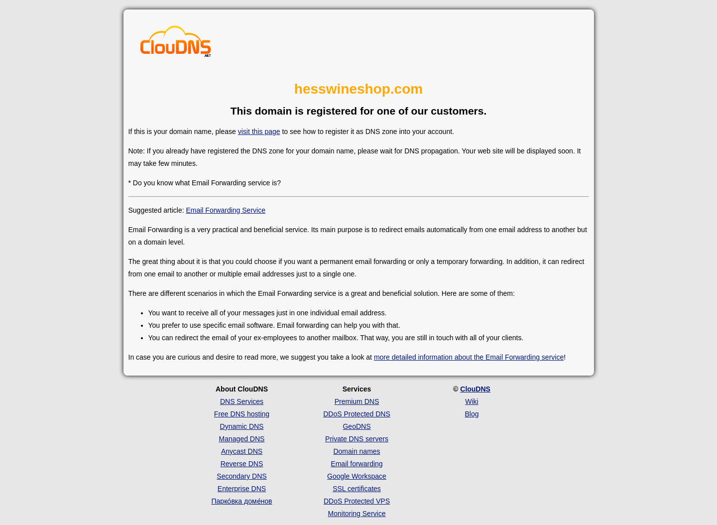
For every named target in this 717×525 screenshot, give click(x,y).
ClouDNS (475, 389)
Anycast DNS (241, 451)
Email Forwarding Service (225, 210)
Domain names (356, 451)
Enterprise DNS (242, 489)
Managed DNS (242, 439)
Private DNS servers (356, 439)
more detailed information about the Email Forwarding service (469, 357)
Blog (471, 414)
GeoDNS (356, 426)
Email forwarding (356, 464)
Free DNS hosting (241, 414)
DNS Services (241, 401)
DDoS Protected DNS (356, 414)
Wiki (471, 401)
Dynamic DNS (242, 426)
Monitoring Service (357, 514)
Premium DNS (357, 401)
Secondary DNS (241, 476)
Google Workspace (356, 476)
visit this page (259, 131)
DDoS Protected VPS (357, 501)
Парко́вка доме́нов (242, 501)
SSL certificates (357, 489)
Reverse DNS (242, 464)
